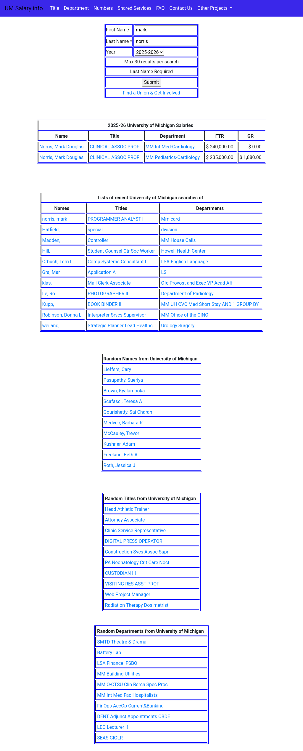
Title (54, 8)
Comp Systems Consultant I (117, 261)
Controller (98, 240)
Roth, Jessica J (120, 465)
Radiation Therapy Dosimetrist (136, 605)
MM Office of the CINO (184, 315)
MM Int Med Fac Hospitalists (127, 695)
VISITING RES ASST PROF (132, 584)
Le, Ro (48, 293)
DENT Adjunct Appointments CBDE (133, 716)
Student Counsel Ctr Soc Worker (121, 251)
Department (76, 8)
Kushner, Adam (119, 444)
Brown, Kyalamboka (124, 391)
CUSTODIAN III (120, 573)
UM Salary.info (24, 8)
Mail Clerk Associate (109, 283)
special (95, 229)
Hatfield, (51, 229)
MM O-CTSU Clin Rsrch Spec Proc (132, 684)
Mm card (170, 219)
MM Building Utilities (118, 674)
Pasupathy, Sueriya (123, 380)
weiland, (50, 325)
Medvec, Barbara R (123, 423)
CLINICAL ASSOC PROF (114, 147)
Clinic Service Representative (135, 530)
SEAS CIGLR (110, 738)
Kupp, (48, 304)
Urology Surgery (177, 325)
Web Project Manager (127, 594)
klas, (47, 283)
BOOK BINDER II (104, 304)
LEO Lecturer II (112, 727)
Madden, (51, 240)
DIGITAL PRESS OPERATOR (133, 541)
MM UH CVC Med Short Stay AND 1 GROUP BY (210, 304)
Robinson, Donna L (62, 315)
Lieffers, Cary (117, 369)
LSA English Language (184, 261)
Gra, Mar (51, 272)
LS (163, 272)
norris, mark (54, 219)
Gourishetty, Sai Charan (128, 412)
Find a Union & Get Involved (151, 93)
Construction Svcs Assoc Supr (136, 552)
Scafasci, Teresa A (123, 401)
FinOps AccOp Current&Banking (130, 706)
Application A (102, 272)
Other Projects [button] (213, 8)
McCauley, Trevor (121, 433)
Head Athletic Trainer (127, 509)
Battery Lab (109, 652)
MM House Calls (178, 240)
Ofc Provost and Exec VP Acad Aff (197, 283)
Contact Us (181, 8)
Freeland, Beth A (121, 455)
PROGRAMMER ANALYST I (116, 219)
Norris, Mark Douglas (61, 147)
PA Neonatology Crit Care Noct (137, 562)
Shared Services (135, 8)
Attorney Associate (125, 520)
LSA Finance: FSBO (117, 663)
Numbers (103, 8)
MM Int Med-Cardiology (170, 147)
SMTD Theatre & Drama (121, 642)
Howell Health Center (183, 251)
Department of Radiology (187, 293)
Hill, (46, 251)
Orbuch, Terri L (57, 261)
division (169, 229)
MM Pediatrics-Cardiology (173, 157)
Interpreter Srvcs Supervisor (117, 315)
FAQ (160, 8)
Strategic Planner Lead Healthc (120, 325)
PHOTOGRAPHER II (108, 293)
